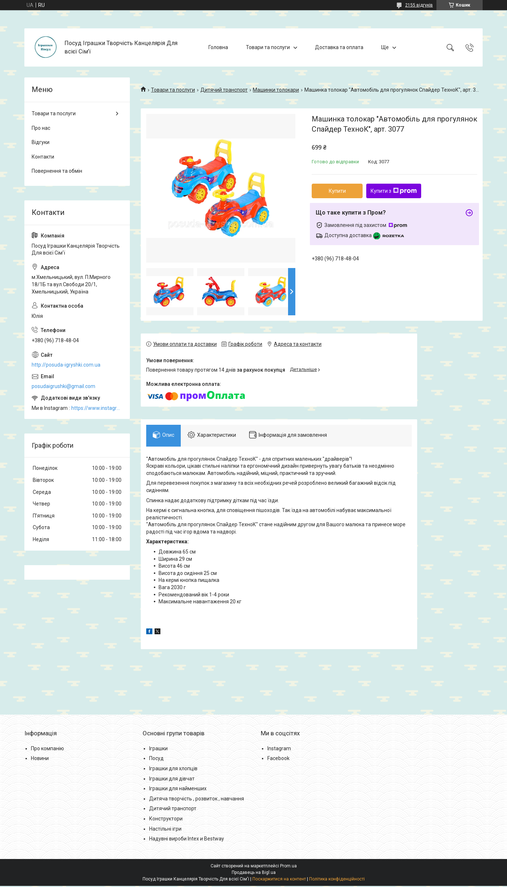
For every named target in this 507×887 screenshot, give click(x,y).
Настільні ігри (165, 830)
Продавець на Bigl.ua (254, 873)
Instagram (279, 749)
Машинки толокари (276, 90)
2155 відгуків (419, 5)
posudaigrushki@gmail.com (63, 386)
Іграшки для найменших (178, 790)
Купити (337, 191)
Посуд (156, 760)
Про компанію (47, 749)
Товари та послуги (268, 47)
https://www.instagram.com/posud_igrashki (97, 408)
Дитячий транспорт (224, 90)
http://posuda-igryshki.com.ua (66, 365)
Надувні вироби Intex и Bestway (186, 840)
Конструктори (166, 820)
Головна (218, 47)
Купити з (394, 191)
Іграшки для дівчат (172, 780)
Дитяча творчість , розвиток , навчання (196, 800)
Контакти (43, 157)
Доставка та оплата (339, 47)
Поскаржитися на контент (279, 880)
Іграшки (158, 749)
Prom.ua (288, 867)
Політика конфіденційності (337, 880)
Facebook (278, 760)
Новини (40, 760)
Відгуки (40, 142)
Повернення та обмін (57, 171)
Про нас (41, 128)
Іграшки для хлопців (173, 770)
